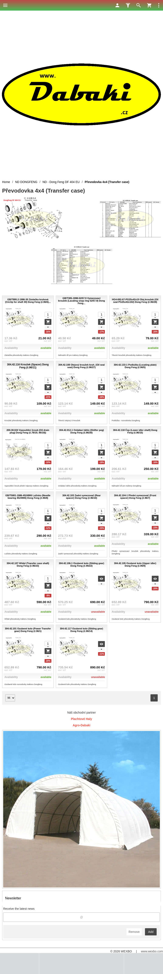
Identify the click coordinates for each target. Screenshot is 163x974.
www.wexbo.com (152, 951)
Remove (134, 931)
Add (150, 931)
